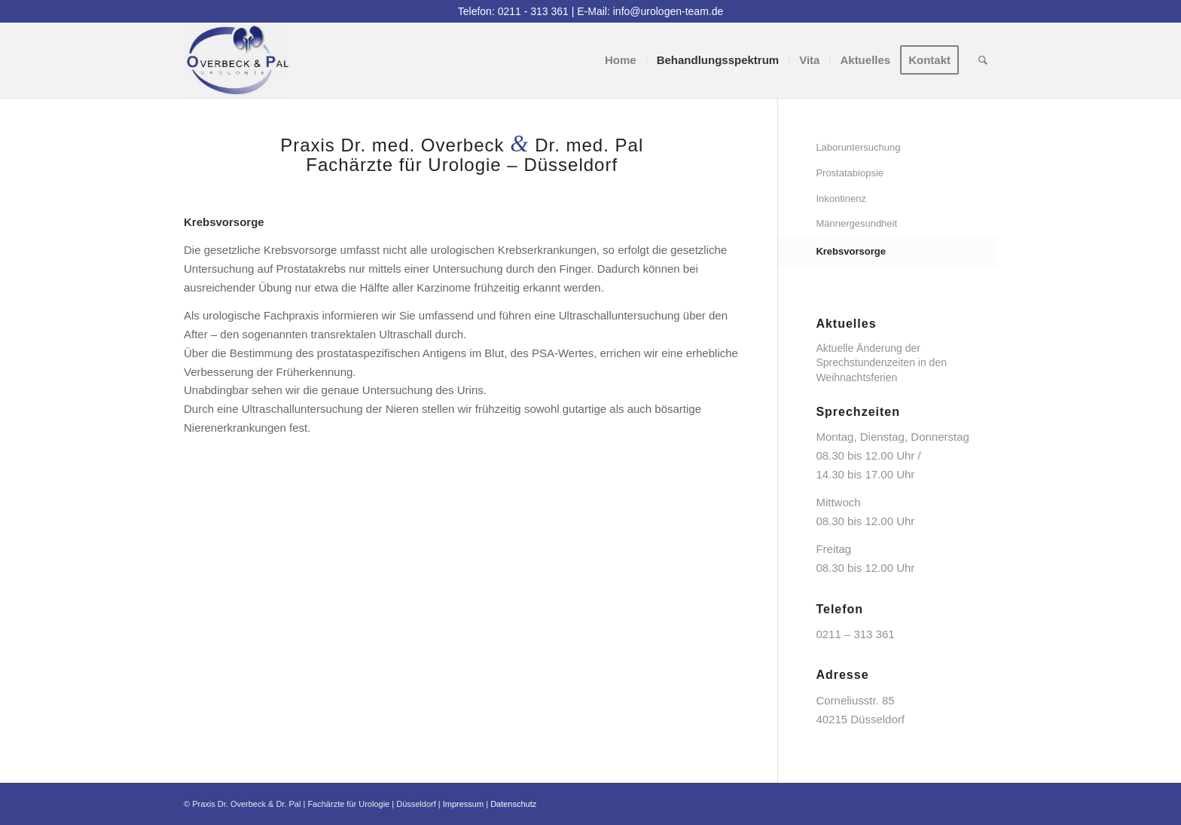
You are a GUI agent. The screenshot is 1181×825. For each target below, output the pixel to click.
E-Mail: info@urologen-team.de (650, 11)
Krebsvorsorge (850, 251)
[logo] (237, 60)
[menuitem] (620, 60)
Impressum (463, 803)
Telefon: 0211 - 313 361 (513, 11)
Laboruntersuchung (858, 147)
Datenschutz (513, 803)
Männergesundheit (856, 223)
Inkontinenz (841, 198)
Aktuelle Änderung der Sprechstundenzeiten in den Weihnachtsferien (881, 362)
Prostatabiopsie (849, 173)
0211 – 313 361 (855, 634)
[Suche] (983, 60)
